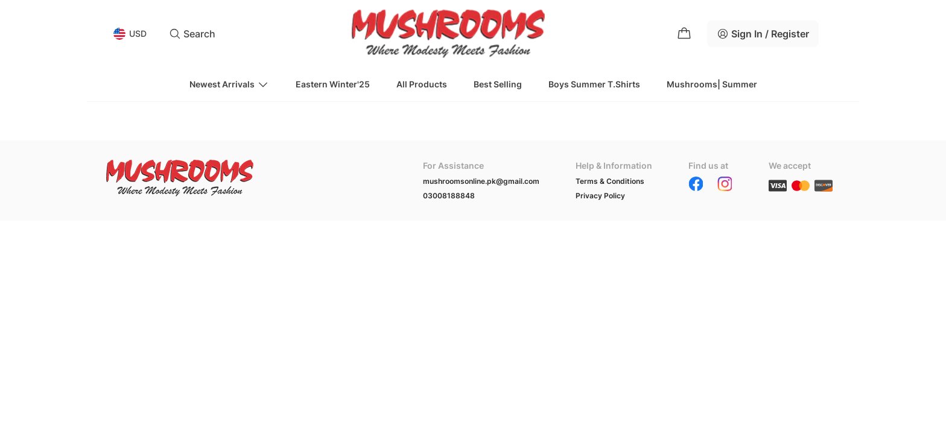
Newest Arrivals (229, 84)
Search (192, 34)
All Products (421, 84)
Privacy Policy (600, 195)
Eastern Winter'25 (333, 84)
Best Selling (498, 84)
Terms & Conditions (610, 181)
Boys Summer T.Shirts (594, 84)
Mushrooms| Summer (712, 84)
